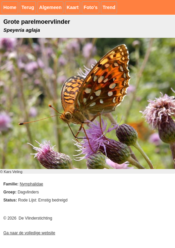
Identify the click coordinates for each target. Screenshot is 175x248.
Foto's (90, 7)
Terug (27, 7)
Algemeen (50, 7)
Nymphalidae (31, 184)
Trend (109, 7)
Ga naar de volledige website (29, 233)
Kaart (73, 7)
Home (9, 7)
